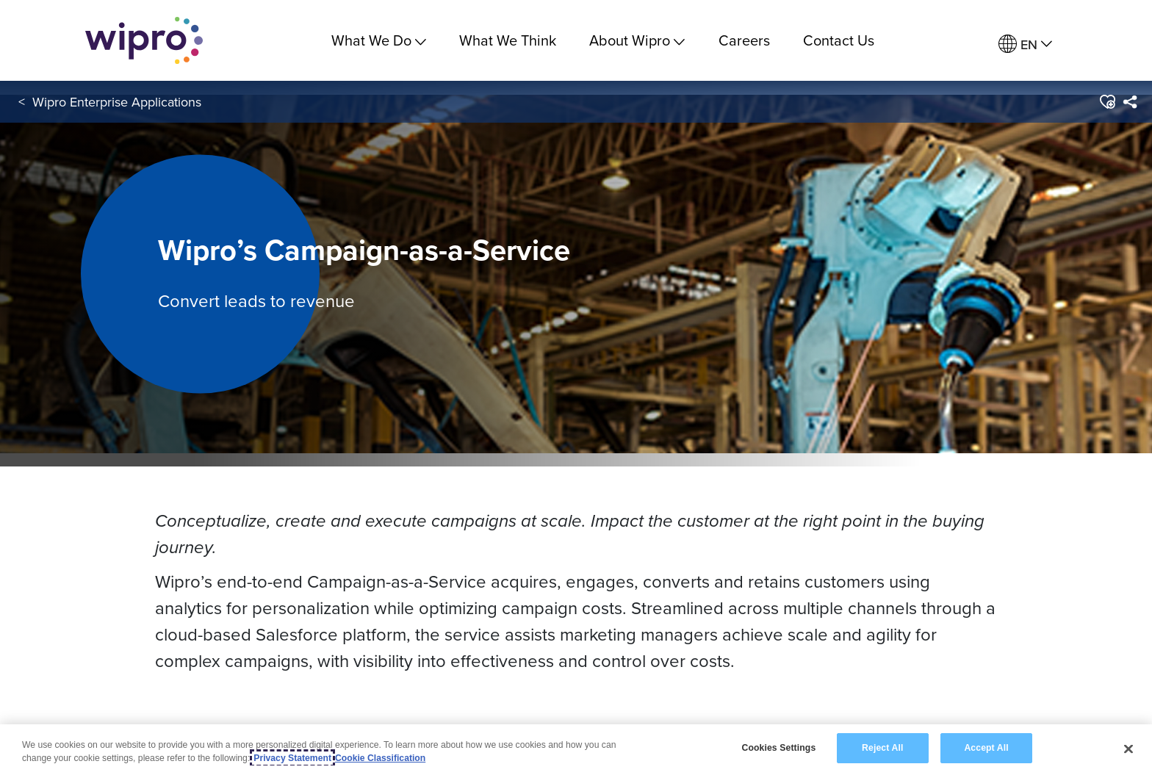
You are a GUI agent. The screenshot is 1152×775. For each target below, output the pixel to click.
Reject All (882, 748)
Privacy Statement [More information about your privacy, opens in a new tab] (292, 758)
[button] (1107, 102)
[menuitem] (1025, 44)
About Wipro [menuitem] (637, 40)
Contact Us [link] (838, 40)
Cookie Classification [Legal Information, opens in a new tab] (380, 758)
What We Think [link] (507, 40)
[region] (576, 749)
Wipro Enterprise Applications (116, 102)
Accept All (986, 748)
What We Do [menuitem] (378, 40)
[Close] (1128, 748)
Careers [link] (744, 40)
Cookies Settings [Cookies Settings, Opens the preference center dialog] (778, 748)
